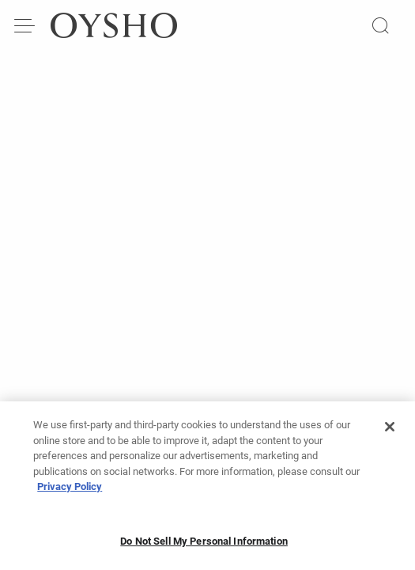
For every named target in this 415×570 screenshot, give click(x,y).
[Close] (389, 431)
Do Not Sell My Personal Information (204, 546)
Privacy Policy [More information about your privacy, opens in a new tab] (69, 491)
